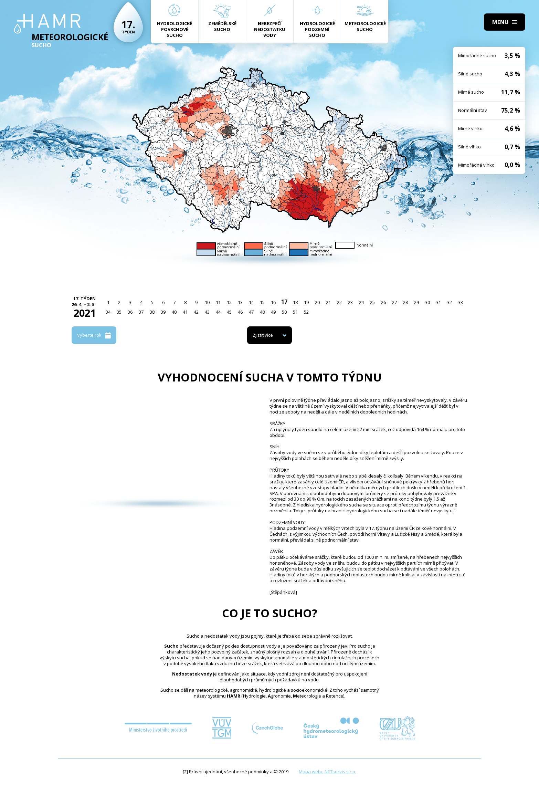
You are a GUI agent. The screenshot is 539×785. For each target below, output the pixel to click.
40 (174, 312)
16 (273, 302)
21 (328, 302)
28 (405, 302)
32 (449, 302)
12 (229, 302)
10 (207, 302)
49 (273, 312)
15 (262, 302)
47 (251, 312)
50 (284, 312)
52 (306, 312)
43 (207, 312)
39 (163, 312)
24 (361, 302)
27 (394, 302)
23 (350, 302)
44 (218, 312)
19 (306, 302)
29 (416, 302)
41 (185, 312)
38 (152, 312)
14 (251, 302)
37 (141, 312)
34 (108, 312)
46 (240, 312)
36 (130, 312)
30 (427, 302)
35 (119, 312)
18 (295, 302)
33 (460, 302)
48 (262, 312)
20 (317, 302)
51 (295, 312)
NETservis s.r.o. (340, 771)
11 (218, 302)
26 (383, 302)
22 (339, 302)
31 (438, 302)
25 (372, 302)
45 (229, 312)
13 (240, 302)
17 (284, 301)
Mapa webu (311, 771)
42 (196, 312)
